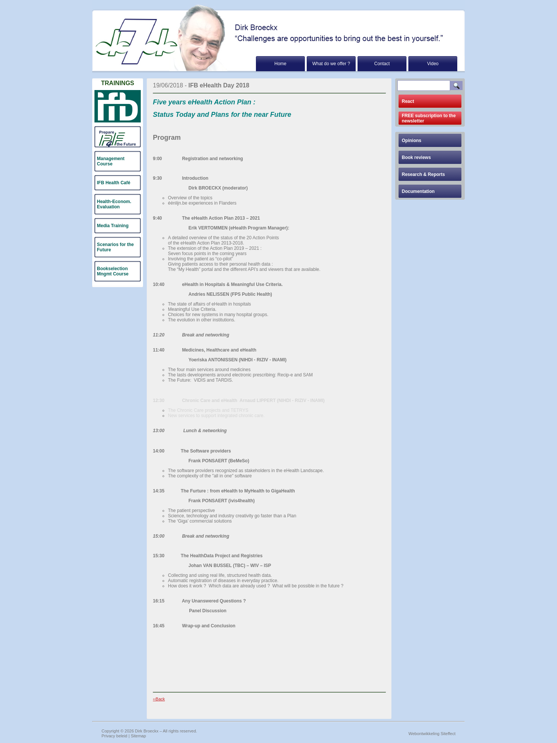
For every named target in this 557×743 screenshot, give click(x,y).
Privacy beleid (114, 736)
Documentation (418, 191)
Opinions (412, 140)
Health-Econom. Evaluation (114, 204)
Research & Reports (423, 174)
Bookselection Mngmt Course (113, 271)
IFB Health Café (114, 182)
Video (432, 63)
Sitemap (138, 736)
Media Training (113, 225)
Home (280, 63)
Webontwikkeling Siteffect (431, 733)
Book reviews (416, 157)
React (408, 101)
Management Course (111, 161)
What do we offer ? (331, 63)
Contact (382, 63)
